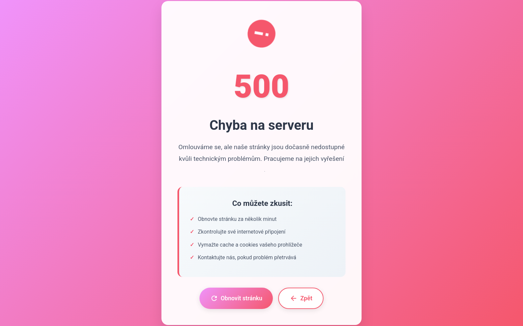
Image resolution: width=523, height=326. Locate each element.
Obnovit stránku (236, 298)
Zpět (301, 298)
